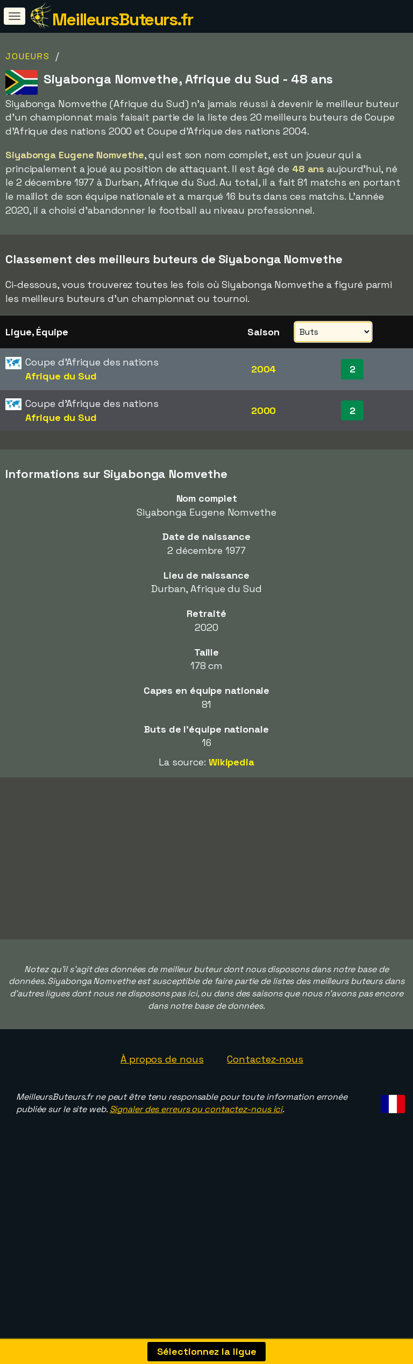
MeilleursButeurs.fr (122, 19)
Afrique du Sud (61, 376)
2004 (263, 369)
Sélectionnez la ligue (207, 1351)
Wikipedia (231, 762)
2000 (263, 410)
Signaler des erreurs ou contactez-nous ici (196, 1143)
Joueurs (27, 56)
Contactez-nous (265, 1093)
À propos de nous (161, 1093)
